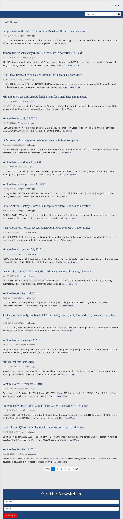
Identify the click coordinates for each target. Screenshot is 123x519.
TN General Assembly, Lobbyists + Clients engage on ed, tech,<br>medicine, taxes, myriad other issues (59, 317)
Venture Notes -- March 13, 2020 (22, 162)
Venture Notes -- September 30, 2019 (24, 184)
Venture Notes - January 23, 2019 (22, 340)
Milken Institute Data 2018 (18, 362)
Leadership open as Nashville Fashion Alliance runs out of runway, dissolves (47, 271)
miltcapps (31, 35)
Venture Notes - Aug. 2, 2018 (19, 449)
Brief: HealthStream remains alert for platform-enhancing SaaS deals (42, 74)
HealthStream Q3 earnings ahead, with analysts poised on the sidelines (43, 427)
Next (75, 468)
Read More (60, 43)
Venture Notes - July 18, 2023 (20, 118)
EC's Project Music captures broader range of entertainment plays (40, 140)
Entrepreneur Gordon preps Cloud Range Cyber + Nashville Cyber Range (45, 405)
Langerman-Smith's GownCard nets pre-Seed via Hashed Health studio (44, 31)
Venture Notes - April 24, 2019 (20, 293)
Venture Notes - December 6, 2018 (23, 383)
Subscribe (10, 515)
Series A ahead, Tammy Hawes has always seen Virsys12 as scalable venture (47, 206)
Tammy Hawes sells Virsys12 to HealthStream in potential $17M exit (43, 53)
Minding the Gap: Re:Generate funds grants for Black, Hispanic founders (45, 96)
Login (115, 5)
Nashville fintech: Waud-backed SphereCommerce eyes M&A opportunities (46, 227)
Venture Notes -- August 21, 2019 (22, 249)
